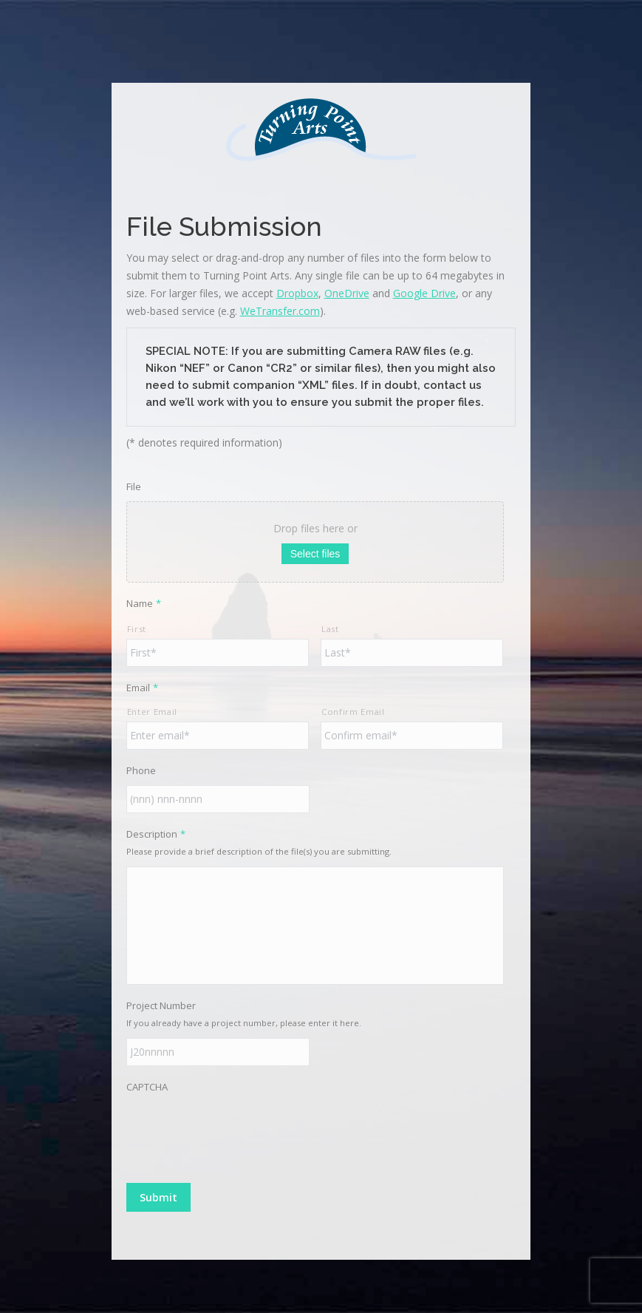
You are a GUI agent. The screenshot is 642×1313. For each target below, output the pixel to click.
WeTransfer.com (280, 311)
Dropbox (297, 293)
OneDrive (346, 293)
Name (143, 603)
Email (142, 687)
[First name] (217, 653)
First (136, 628)
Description (155, 834)
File (133, 486)
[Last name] (412, 653)
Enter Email (152, 711)
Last (330, 628)
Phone (141, 770)
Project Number (161, 1005)
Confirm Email (353, 711)
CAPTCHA (147, 1086)
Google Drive (424, 293)
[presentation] (238, 1130)
